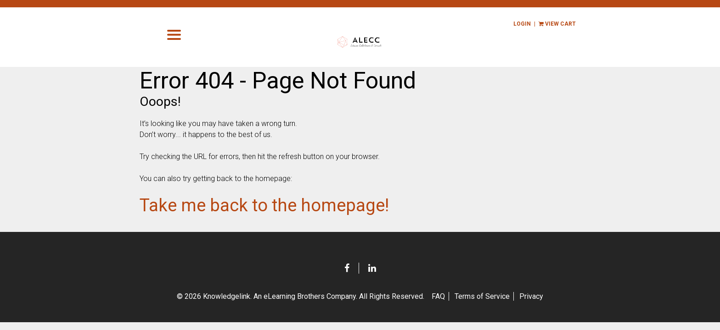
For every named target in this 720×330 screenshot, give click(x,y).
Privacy (531, 297)
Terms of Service (482, 297)
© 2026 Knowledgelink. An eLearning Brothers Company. (300, 297)
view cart (564, 24)
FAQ (438, 297)
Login (529, 24)
